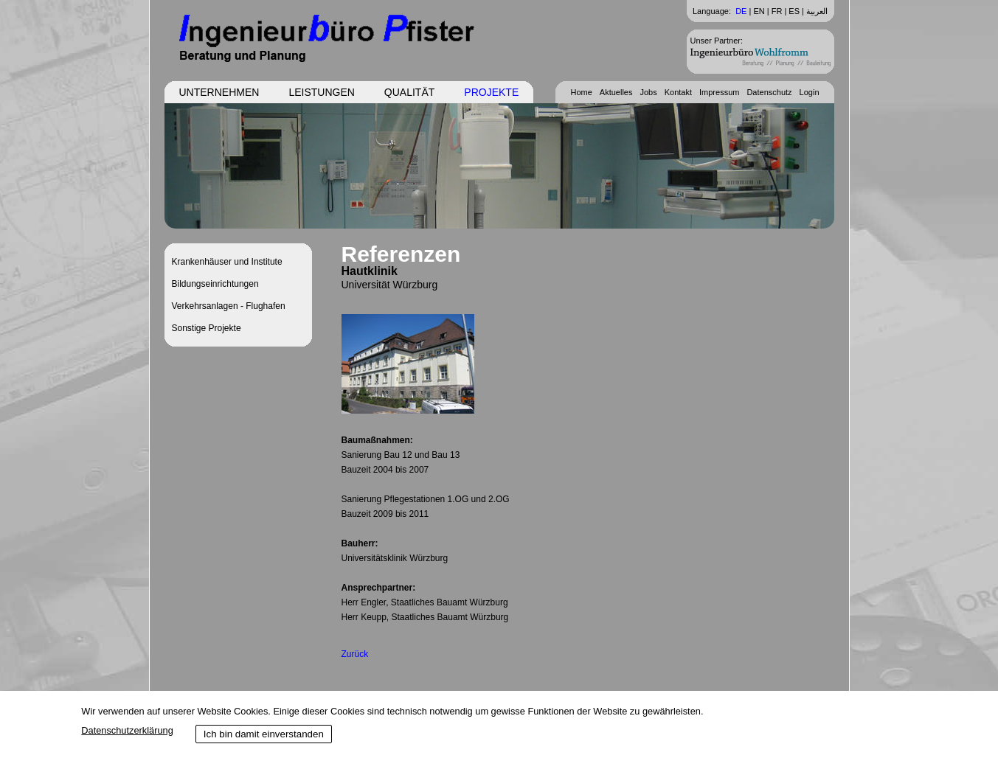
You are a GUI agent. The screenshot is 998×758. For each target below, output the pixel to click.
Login (809, 92)
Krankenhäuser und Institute (227, 262)
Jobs (648, 92)
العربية (817, 11)
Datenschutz (768, 92)
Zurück (355, 654)
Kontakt (678, 92)
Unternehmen (219, 92)
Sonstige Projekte (206, 328)
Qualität (409, 92)
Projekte (491, 92)
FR (777, 11)
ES (794, 11)
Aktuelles (616, 92)
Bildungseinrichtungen (215, 284)
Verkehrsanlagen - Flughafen (228, 306)
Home (581, 92)
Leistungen (321, 92)
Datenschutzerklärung (127, 730)
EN (758, 11)
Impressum (719, 92)
